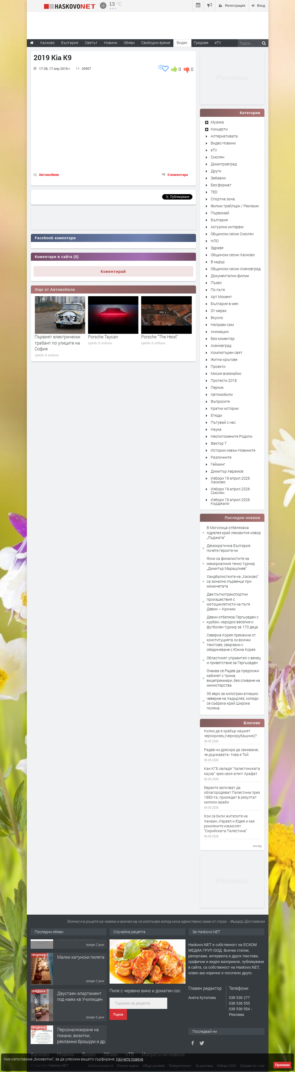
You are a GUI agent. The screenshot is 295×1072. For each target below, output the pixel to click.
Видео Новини (223, 143)
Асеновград (221, 345)
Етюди (216, 415)
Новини (110, 42)
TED (214, 191)
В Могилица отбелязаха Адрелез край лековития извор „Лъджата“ (234, 532)
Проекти (218, 366)
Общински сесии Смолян (232, 233)
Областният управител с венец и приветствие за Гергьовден (234, 660)
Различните (221, 457)
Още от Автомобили (55, 289)
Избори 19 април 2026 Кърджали (230, 501)
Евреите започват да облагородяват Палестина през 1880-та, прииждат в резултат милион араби (232, 795)
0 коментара (177, 174)
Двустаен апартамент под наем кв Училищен (80, 1019)
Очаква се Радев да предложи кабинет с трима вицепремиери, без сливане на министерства (233, 678)
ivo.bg (257, 846)
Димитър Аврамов (227, 471)
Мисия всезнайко (226, 373)
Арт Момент (221, 296)
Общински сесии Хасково (233, 254)
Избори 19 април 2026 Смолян (230, 490)
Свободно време (155, 42)
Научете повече (129, 1059)
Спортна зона (223, 198)
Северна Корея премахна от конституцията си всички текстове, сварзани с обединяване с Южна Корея (231, 642)
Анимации (220, 331)
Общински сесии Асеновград (236, 268)
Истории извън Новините (233, 450)
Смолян (217, 157)
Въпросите (220, 401)
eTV (214, 150)
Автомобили (49, 174)
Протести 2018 (224, 380)
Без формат (221, 184)
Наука (216, 429)
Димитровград (224, 163)
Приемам (282, 1065)
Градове (201, 42)
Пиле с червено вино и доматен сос (145, 990)
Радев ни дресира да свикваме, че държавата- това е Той (231, 752)
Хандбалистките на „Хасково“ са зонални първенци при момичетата (232, 581)
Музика (217, 122)
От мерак (219, 310)
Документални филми (230, 275)
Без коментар (223, 338)
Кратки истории (225, 408)
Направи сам (222, 324)
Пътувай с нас (223, 422)
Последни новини (242, 518)
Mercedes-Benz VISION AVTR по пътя (56, 339)
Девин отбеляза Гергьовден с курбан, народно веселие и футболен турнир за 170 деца (232, 621)
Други (216, 170)
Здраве (217, 247)
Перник (217, 387)
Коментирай (113, 271)
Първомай (220, 212)
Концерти (219, 129)
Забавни (218, 177)
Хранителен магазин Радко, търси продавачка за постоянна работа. (78, 952)
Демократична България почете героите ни (228, 548)
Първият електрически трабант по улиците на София (111, 343)
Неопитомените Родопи (231, 436)
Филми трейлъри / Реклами (235, 205)
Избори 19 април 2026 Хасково (230, 480)
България (219, 219)
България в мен (224, 303)
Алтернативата (224, 136)
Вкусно (217, 317)
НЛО (214, 240)
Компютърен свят (226, 352)
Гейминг (218, 464)
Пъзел (216, 282)
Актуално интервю (227, 226)
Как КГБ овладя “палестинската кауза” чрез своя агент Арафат (232, 771)
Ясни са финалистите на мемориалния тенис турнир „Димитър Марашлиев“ (231, 563)
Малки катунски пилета (80, 980)
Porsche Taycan (156, 336)
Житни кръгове (224, 359)
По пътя (218, 289)
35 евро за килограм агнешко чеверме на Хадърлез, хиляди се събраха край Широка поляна (232, 701)
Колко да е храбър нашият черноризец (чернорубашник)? (230, 733)
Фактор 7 (219, 443)
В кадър (218, 261)
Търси (118, 1014)
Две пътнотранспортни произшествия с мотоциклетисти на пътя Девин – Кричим (228, 601)
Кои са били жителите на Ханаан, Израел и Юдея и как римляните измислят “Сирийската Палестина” (229, 823)
